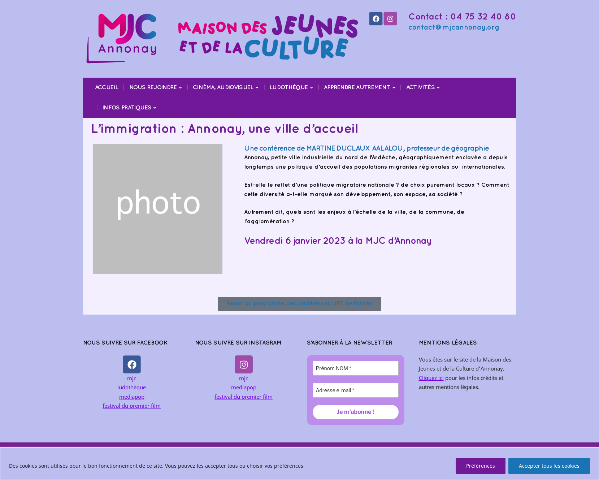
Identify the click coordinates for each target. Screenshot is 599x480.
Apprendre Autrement (357, 87)
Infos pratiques (126, 108)
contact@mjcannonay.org (453, 27)
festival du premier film (132, 405)
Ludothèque (288, 87)
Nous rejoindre (153, 87)
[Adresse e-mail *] (356, 390)
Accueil (106, 87)
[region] (299, 463)
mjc (131, 378)
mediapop (131, 396)
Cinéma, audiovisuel (223, 87)
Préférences (480, 465)
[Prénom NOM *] (356, 368)
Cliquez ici (431, 377)
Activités (420, 87)
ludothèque (131, 387)
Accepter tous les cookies (549, 465)
